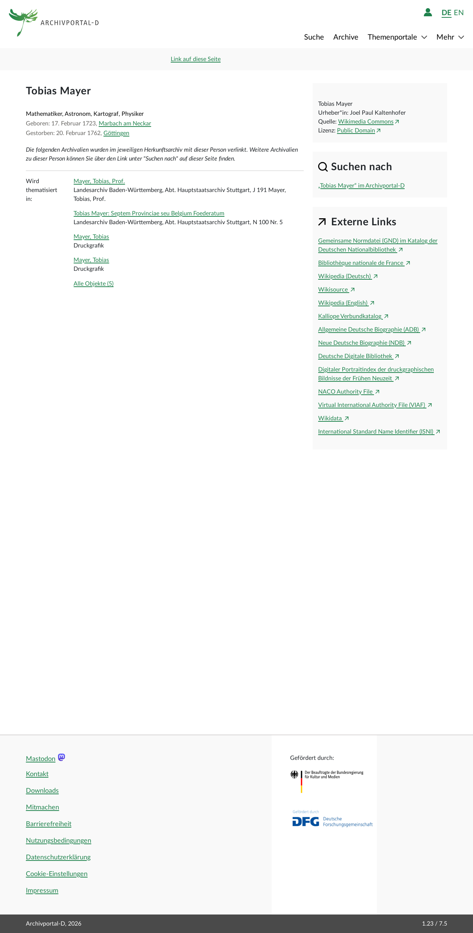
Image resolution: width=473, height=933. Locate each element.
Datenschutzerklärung (58, 857)
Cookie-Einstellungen (57, 874)
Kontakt (37, 774)
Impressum (42, 890)
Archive (345, 37)
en (459, 12)
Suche (314, 37)
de (447, 12)
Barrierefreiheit (48, 824)
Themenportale (393, 37)
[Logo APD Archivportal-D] (54, 24)
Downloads (42, 791)
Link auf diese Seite (196, 59)
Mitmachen (42, 807)
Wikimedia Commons (366, 122)
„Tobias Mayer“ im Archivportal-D (361, 186)
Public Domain (356, 131)
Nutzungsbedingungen (58, 841)
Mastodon (40, 759)
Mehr (446, 37)
